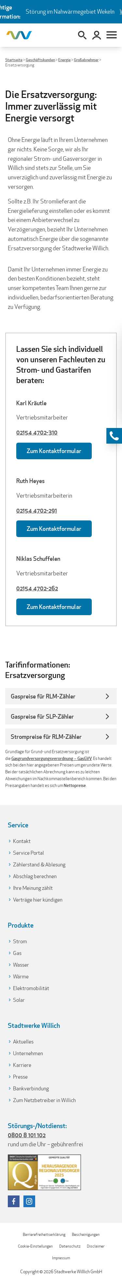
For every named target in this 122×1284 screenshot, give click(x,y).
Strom (20, 941)
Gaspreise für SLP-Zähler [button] (42, 716)
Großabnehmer (86, 59)
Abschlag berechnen (35, 876)
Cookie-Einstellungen (35, 1246)
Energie (64, 59)
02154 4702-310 (37, 432)
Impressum (61, 1257)
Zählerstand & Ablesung (39, 864)
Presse (20, 1076)
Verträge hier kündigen (37, 899)
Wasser (21, 964)
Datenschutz (69, 1246)
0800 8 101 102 (27, 1135)
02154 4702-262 (37, 588)
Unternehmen (28, 1053)
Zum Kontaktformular (54, 451)
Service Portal (28, 852)
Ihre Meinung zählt (33, 888)
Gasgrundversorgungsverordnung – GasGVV (51, 758)
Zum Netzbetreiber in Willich (44, 1100)
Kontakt (22, 841)
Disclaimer (95, 1246)
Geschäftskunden (40, 59)
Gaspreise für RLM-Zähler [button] (43, 696)
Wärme (21, 976)
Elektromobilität (31, 988)
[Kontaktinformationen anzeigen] (114, 436)
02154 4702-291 (36, 510)
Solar (19, 1000)
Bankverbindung (31, 1088)
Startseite (13, 59)
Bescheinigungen (86, 1234)
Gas (17, 953)
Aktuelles (23, 1041)
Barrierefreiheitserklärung (44, 1234)
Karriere (22, 1065)
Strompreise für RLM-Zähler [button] (46, 736)
